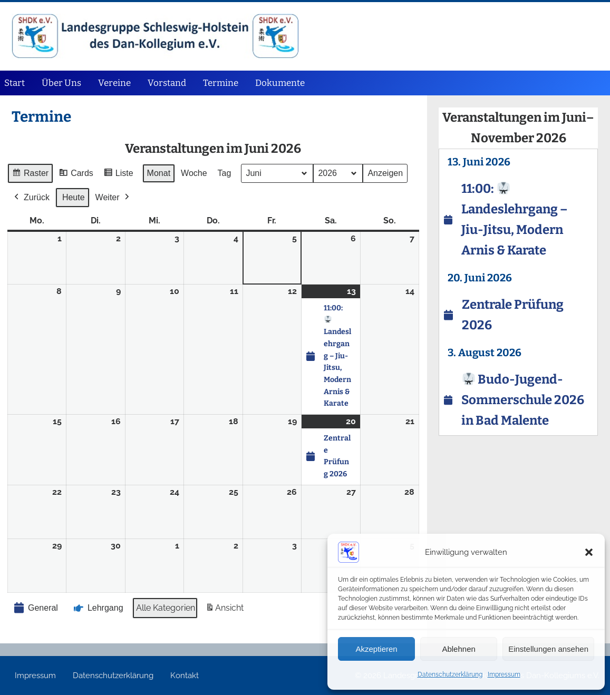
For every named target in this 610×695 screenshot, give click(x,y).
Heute (73, 197)
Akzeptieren (376, 648)
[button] (589, 552)
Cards (76, 174)
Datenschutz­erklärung (450, 674)
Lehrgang (97, 608)
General (35, 607)
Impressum (504, 674)
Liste (118, 174)
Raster (30, 174)
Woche (194, 173)
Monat (158, 173)
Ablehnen (458, 648)
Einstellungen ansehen (548, 648)
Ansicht (224, 610)
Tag (224, 173)
